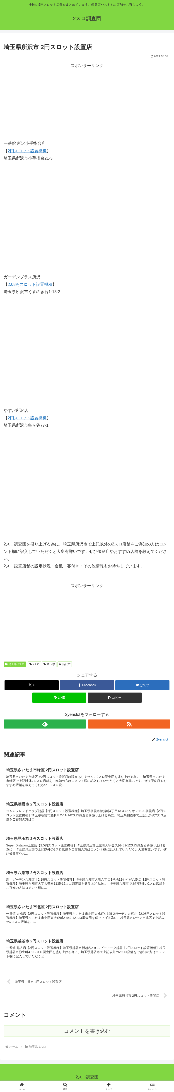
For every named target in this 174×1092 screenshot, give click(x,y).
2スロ (34, 664)
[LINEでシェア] (59, 698)
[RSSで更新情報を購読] (129, 724)
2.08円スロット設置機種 (30, 284)
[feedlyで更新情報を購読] (45, 724)
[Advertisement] (87, 101)
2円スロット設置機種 (27, 151)
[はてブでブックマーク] (142, 685)
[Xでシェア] (32, 685)
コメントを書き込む (87, 1033)
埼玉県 (49, 664)
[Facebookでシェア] (87, 685)
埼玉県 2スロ (14, 664)
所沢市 (64, 664)
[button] (115, 698)
